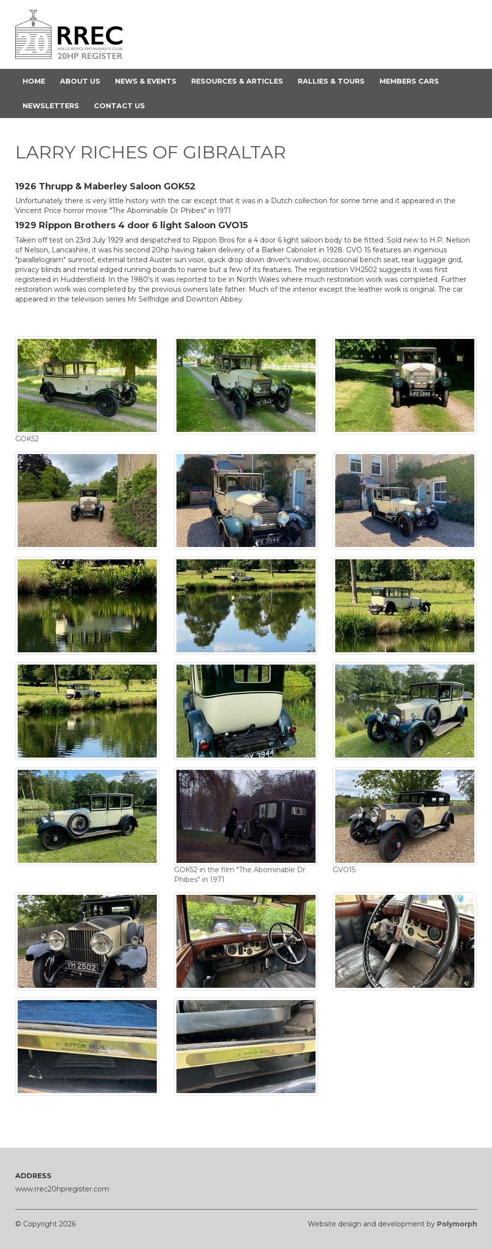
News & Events (149, 81)
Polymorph (457, 1223)
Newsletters (55, 105)
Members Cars (412, 81)
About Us (84, 81)
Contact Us (123, 105)
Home (38, 81)
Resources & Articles (240, 81)
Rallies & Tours (335, 81)
